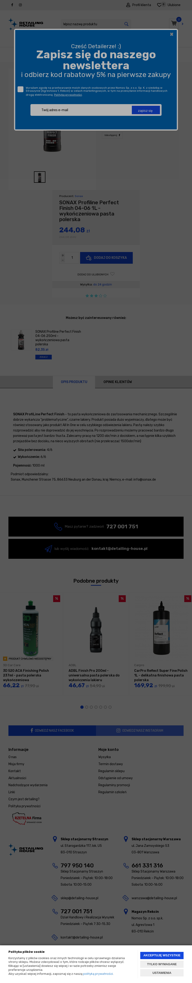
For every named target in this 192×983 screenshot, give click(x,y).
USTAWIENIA (161, 973)
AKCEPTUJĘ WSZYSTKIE (161, 955)
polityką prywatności (98, 974)
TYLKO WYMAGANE (162, 964)
